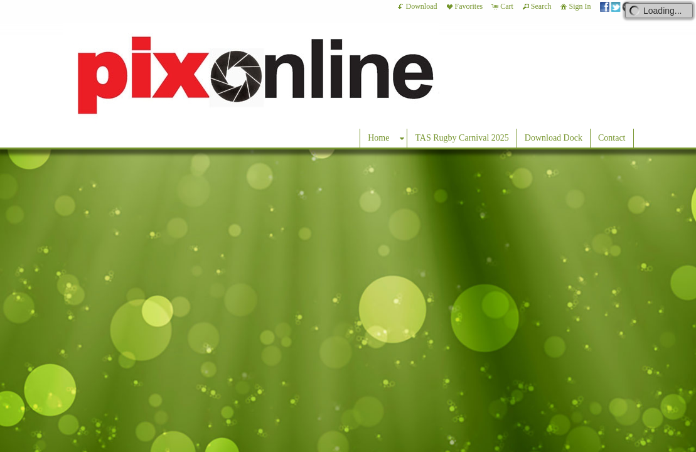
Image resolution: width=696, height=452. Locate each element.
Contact (612, 138)
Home (378, 138)
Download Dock (553, 138)
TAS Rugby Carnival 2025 (461, 138)
